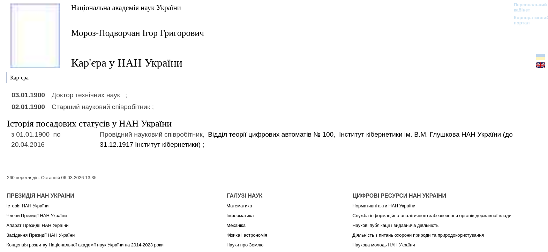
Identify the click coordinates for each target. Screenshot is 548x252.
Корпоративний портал (527, 20)
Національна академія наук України (126, 7)
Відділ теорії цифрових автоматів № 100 (270, 134)
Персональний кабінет (527, 7)
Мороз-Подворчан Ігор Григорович (137, 33)
